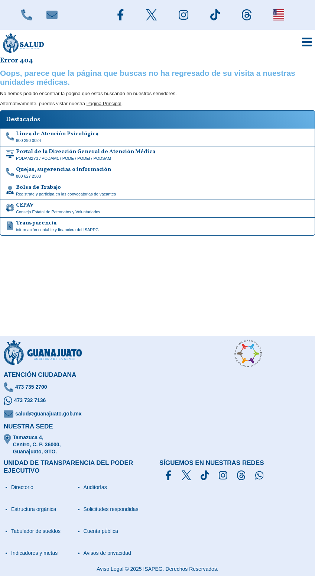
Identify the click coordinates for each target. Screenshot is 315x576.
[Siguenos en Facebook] (120, 14)
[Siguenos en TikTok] (215, 14)
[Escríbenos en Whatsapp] (157, 400)
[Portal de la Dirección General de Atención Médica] (157, 155)
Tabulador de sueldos (36, 531)
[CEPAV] (157, 209)
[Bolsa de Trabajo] (157, 191)
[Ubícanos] (157, 444)
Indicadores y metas (34, 553)
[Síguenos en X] (186, 475)
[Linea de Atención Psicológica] (157, 137)
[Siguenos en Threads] (246, 14)
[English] (278, 14)
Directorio (22, 487)
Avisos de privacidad (107, 553)
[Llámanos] (27, 14)
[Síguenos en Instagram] (223, 475)
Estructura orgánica (33, 509)
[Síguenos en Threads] (241, 475)
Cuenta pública (101, 531)
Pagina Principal (104, 103)
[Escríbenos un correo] (157, 414)
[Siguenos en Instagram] (183, 14)
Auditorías (95, 487)
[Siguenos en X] (151, 14)
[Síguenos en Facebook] (168, 475)
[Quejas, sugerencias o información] (157, 173)
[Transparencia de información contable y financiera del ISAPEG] (157, 227)
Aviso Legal (110, 569)
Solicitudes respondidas (111, 509)
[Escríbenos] (52, 14)
